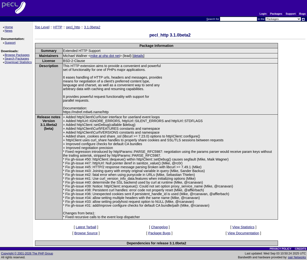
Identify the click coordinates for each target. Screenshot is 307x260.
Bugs (302, 13)
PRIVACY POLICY (280, 248)
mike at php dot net (105, 56)
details (138, 56)
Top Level (42, 27)
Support (290, 13)
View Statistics (243, 227)
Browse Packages (18, 55)
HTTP (57, 27)
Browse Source (86, 233)
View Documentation (243, 233)
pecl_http (73, 27)
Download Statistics (19, 62)
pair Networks (297, 257)
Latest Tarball (86, 227)
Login (263, 13)
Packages (276, 13)
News (9, 30)
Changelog (159, 227)
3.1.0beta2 (92, 27)
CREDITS (300, 248)
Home (9, 27)
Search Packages (17, 58)
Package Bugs (159, 233)
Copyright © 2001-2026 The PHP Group (27, 253)
